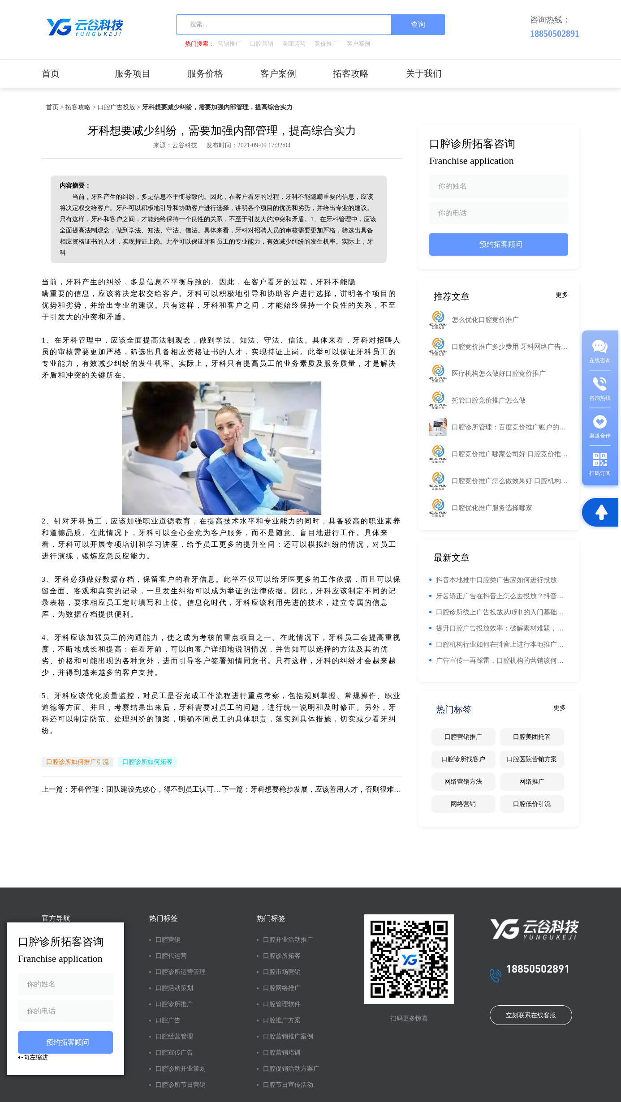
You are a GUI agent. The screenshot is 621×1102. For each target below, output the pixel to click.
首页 (51, 73)
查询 (418, 24)
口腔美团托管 (532, 736)
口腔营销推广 (463, 736)
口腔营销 (261, 43)
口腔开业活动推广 (288, 939)
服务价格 (205, 73)
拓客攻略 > (80, 107)
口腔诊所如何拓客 (147, 762)
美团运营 (294, 43)
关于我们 (424, 73)
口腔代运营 (171, 955)
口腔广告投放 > (119, 107)
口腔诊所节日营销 (180, 1084)
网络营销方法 (463, 781)
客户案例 (358, 43)
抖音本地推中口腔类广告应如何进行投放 (496, 579)
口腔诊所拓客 (282, 955)
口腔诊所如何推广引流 (77, 762)
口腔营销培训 (282, 1052)
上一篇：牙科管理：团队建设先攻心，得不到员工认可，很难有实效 (132, 789)
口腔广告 (168, 1020)
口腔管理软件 (282, 1004)
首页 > (55, 107)
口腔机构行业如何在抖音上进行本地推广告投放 (502, 644)
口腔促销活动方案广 (291, 1068)
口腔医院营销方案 (532, 759)
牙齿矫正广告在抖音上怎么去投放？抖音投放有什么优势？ (502, 596)
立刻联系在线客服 (531, 1015)
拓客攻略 (351, 73)
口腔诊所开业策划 (180, 1068)
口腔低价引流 (532, 804)
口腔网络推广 (282, 988)
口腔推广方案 (282, 1020)
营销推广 (229, 43)
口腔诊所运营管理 (180, 972)
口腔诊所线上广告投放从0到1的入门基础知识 (502, 612)
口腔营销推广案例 (288, 1036)
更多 (562, 295)
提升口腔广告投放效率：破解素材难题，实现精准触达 (502, 628)
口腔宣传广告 (174, 1052)
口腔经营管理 (174, 1036)
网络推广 (531, 781)
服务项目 (133, 73)
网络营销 (463, 804)
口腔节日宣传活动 (288, 1084)
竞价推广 (326, 43)
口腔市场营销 (282, 972)
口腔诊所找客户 (463, 759)
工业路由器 (382, 282)
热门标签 (163, 918)
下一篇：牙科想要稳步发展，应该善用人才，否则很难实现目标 (312, 789)
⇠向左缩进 (33, 1057)
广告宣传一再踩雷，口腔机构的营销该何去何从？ (502, 660)
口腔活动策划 (174, 988)
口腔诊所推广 (174, 1004)
